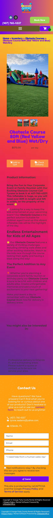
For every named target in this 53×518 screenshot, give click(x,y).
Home (6, 38)
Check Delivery (39, 163)
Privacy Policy (30, 488)
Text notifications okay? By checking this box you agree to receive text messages (25, 471)
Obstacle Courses (34, 38)
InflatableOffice (9, 504)
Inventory (17, 38)
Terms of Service (13, 491)
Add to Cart (15, 163)
